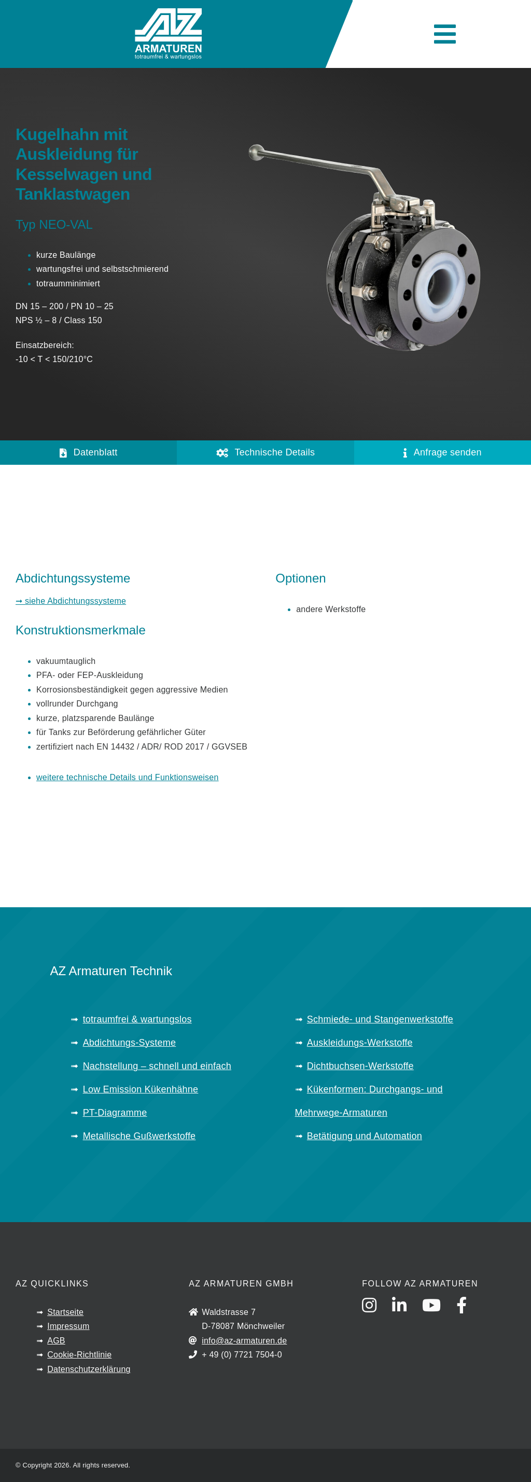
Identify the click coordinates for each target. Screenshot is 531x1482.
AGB (56, 1340)
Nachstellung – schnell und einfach (157, 1066)
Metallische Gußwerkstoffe (139, 1136)
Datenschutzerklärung (88, 1369)
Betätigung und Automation (364, 1136)
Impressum (68, 1326)
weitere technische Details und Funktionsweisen (127, 777)
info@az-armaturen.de (244, 1340)
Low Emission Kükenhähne (141, 1089)
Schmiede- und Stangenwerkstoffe (380, 1019)
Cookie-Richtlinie (79, 1354)
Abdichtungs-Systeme (129, 1042)
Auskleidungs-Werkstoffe (360, 1042)
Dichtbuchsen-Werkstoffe (360, 1066)
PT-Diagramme (115, 1112)
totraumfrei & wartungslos (137, 1019)
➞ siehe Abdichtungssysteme (71, 601)
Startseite (65, 1312)
